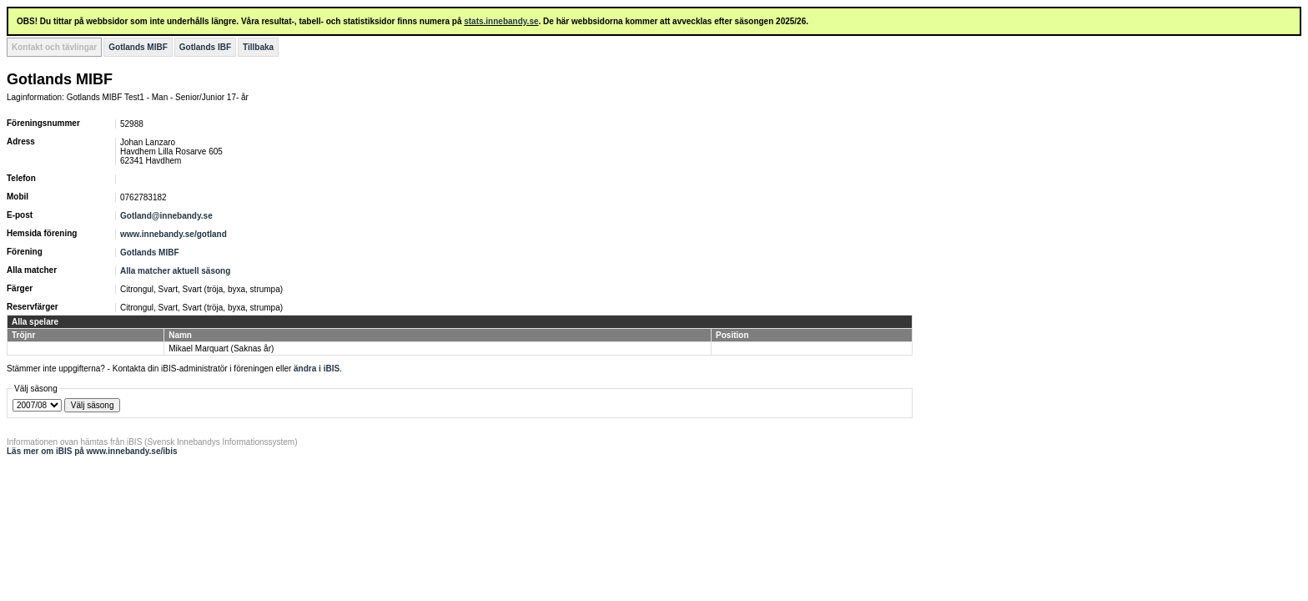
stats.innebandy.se (501, 21)
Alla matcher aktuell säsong (175, 270)
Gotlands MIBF (138, 47)
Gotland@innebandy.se (166, 215)
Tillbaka (258, 47)
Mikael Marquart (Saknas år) (221, 348)
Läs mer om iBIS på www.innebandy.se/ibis (92, 451)
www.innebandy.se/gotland (173, 234)
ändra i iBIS (317, 368)
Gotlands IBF (205, 47)
